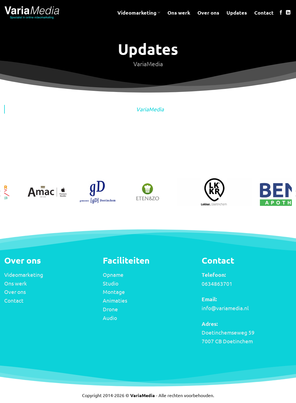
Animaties (115, 300)
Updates (237, 12)
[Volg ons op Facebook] (281, 12)
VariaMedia (150, 109)
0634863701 (217, 283)
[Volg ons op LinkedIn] (288, 12)
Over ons (208, 12)
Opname (113, 274)
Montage (114, 291)
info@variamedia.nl (225, 308)
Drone (110, 309)
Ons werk (178, 12)
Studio (110, 283)
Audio (110, 317)
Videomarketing (138, 12)
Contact (264, 12)
